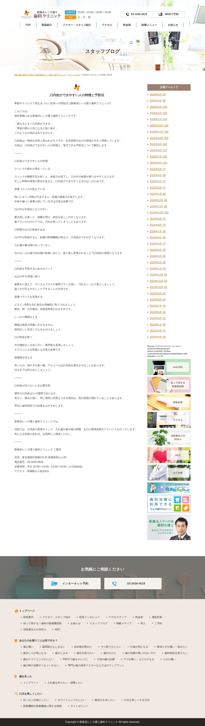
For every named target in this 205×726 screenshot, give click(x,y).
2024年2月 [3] (158, 262)
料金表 (127, 25)
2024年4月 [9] (158, 250)
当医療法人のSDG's (34, 629)
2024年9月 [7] (158, 218)
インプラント (31, 682)
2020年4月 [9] (158, 337)
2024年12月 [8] (158, 200)
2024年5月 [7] (158, 243)
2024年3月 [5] (158, 256)
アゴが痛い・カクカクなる (138, 659)
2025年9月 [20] (158, 144)
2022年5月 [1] (158, 318)
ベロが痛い (169, 659)
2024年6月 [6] (158, 237)
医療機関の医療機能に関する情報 (42, 706)
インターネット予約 (75, 583)
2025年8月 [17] (158, 150)
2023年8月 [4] (158, 299)
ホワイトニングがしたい (72, 700)
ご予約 (158, 623)
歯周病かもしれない (53, 646)
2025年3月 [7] (158, 181)
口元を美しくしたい (30, 693)
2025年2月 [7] (158, 187)
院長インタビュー (89, 617)
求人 (143, 623)
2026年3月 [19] (158, 107)
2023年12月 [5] (158, 274)
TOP (28, 25)
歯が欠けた (109, 653)
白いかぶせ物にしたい (36, 700)
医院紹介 (47, 25)
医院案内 (28, 617)
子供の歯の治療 (106, 659)
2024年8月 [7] (158, 225)
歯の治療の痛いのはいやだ (140, 653)
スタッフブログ (98, 623)
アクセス (107, 25)
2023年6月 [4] (158, 312)
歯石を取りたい (86, 653)
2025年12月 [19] (159, 125)
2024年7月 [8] (158, 231)
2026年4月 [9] (158, 100)
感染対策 (157, 617)
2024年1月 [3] (158, 268)
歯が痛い (28, 646)
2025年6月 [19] (158, 163)
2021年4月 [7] (158, 330)
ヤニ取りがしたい (111, 646)
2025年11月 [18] (159, 131)
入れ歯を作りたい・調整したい (65, 682)
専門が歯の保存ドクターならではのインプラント (96, 665)
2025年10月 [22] (159, 138)
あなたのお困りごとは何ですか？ (38, 640)
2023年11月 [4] (158, 281)
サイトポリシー (79, 706)
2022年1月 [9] (158, 324)
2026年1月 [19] (158, 119)
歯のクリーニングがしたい (38, 659)
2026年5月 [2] (158, 94)
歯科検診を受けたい (176, 653)
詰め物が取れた (83, 646)
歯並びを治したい (105, 700)
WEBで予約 (171, 14)
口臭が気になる (139, 646)
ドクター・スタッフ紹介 (77, 25)
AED (57, 629)
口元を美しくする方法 (137, 700)
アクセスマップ (118, 617)
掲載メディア (124, 623)
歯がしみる (61, 653)
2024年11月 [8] (158, 206)
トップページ (27, 610)
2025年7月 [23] (158, 156)
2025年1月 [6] (158, 194)
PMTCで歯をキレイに (75, 659)
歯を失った (25, 676)
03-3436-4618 (139, 14)
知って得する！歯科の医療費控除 (42, 623)
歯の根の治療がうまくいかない (41, 665)
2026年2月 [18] (158, 113)
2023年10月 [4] (158, 287)
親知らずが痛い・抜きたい (172, 646)
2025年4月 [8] (158, 175)
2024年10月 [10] (159, 212)
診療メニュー (149, 25)
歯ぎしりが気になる (34, 653)
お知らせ (173, 25)
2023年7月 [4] (158, 306)
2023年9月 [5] (158, 293)
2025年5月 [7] (158, 169)
